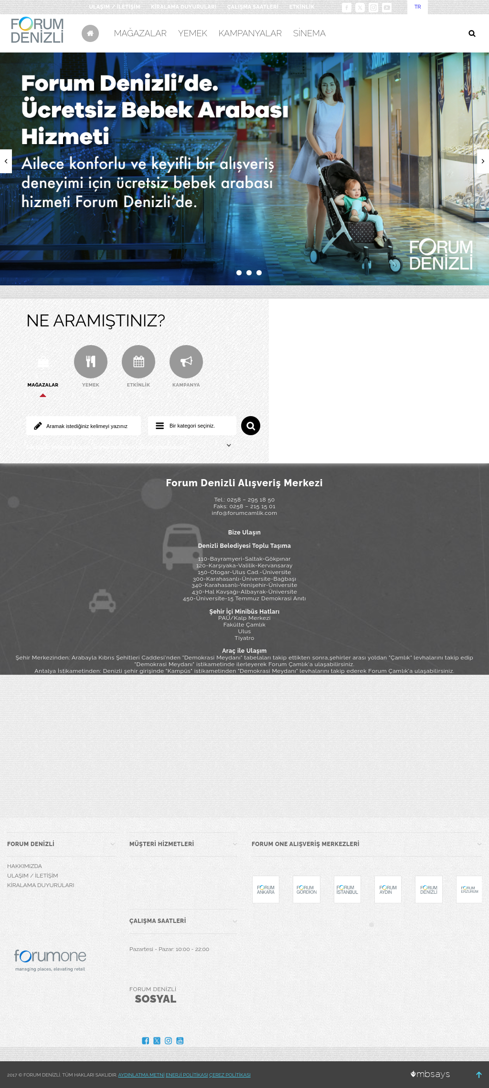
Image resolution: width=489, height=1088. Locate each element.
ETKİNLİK (302, 7)
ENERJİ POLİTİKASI (187, 1075)
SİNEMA (309, 33)
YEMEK (192, 33)
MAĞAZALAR (140, 33)
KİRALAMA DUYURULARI (184, 7)
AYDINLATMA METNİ (141, 1075)
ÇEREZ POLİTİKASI (230, 1075)
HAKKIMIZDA (24, 866)
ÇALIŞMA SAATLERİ (253, 7)
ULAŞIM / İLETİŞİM (114, 7)
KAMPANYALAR (250, 33)
